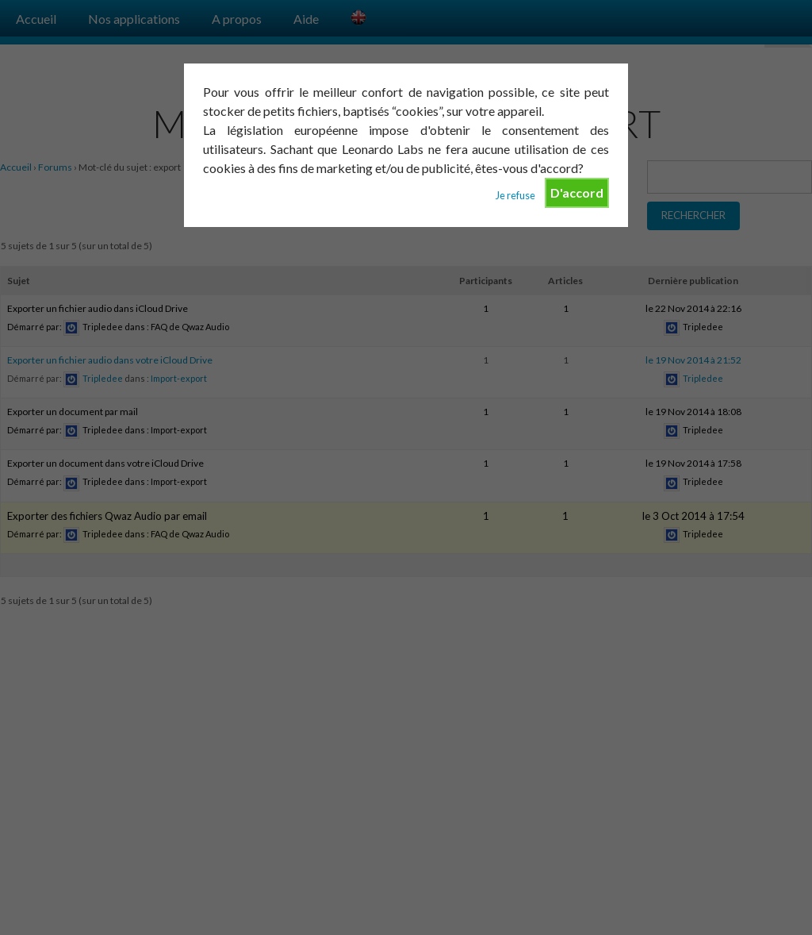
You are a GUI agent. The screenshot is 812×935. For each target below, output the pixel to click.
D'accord (576, 192)
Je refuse (515, 195)
